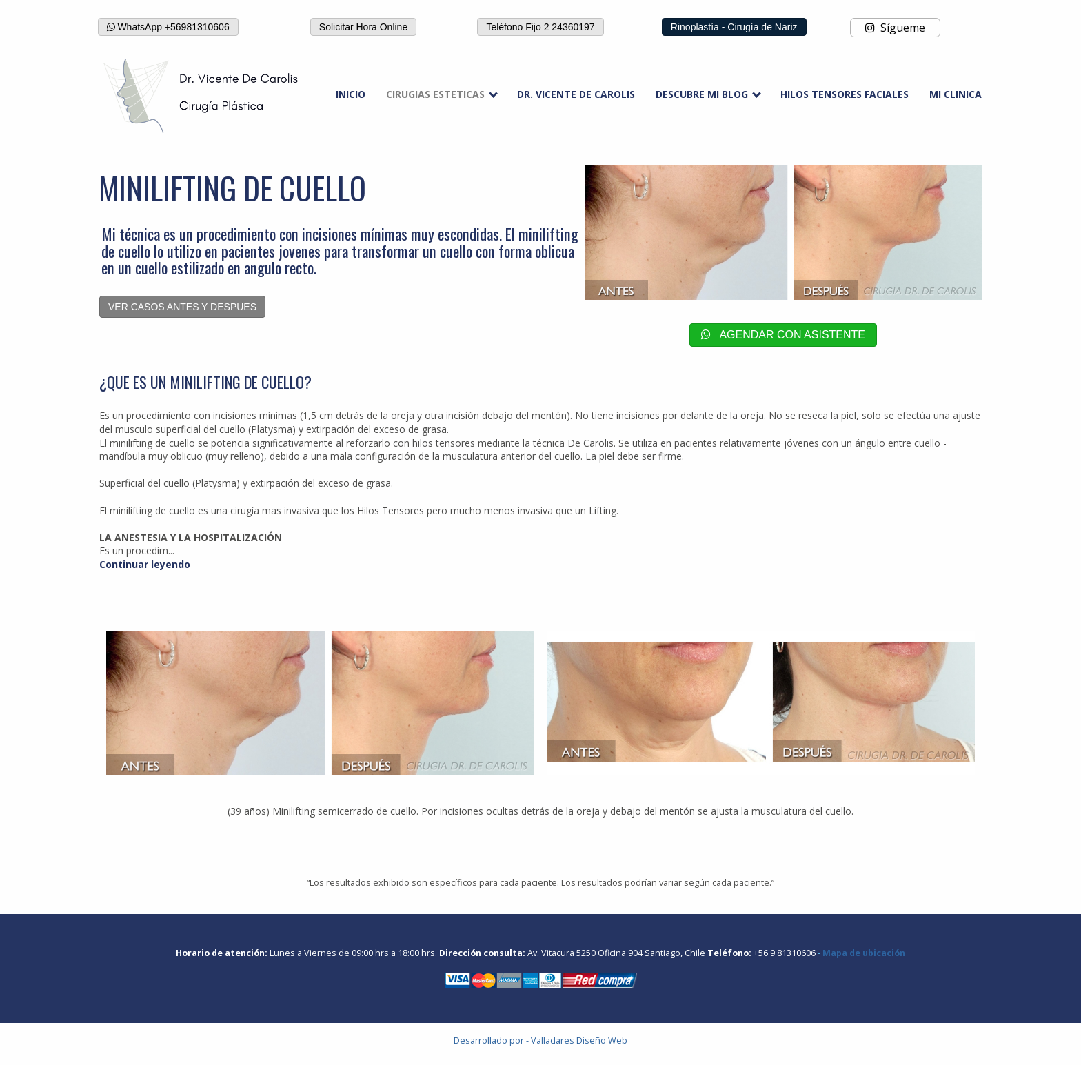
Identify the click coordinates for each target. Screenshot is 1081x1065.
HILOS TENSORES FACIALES (844, 94)
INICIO (350, 94)
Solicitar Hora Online (363, 26)
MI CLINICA (955, 94)
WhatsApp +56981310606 (168, 26)
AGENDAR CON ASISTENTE (783, 335)
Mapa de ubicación (863, 953)
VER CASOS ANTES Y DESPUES (182, 306)
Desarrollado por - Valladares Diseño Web (540, 1040)
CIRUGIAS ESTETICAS (435, 94)
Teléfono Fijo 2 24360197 (540, 26)
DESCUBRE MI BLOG (702, 94)
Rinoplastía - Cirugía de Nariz (734, 26)
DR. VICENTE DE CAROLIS (576, 94)
